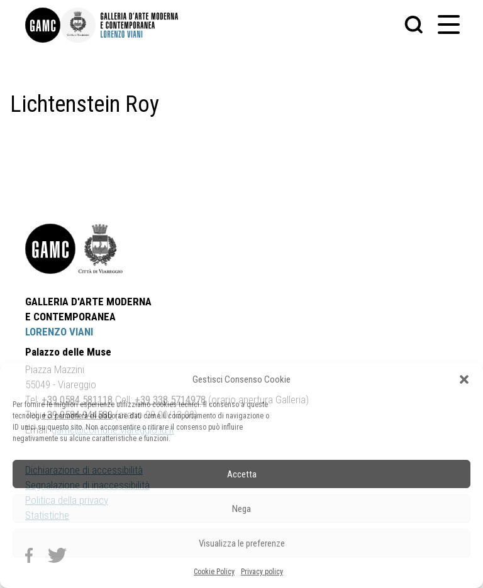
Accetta (242, 474)
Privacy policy (262, 571)
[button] (464, 379)
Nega (241, 508)
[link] (42, 25)
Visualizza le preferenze (242, 543)
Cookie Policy (214, 571)
